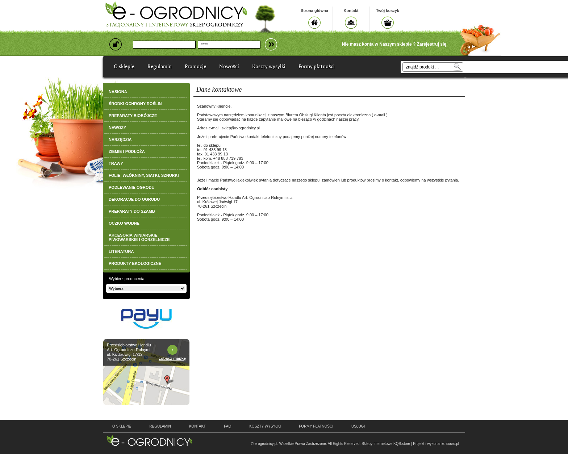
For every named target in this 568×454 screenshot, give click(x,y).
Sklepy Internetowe (377, 444)
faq (227, 426)
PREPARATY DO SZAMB (132, 211)
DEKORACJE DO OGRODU (134, 199)
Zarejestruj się (431, 44)
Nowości (229, 66)
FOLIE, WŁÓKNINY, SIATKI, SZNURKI (144, 175)
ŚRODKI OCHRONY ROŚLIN (135, 103)
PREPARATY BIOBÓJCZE (133, 115)
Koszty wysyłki (268, 66)
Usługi (358, 426)
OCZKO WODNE (124, 223)
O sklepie (124, 66)
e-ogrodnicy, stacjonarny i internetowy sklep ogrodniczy (176, 14)
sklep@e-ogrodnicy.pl (241, 128)
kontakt (197, 426)
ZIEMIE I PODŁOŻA (127, 151)
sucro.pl (452, 444)
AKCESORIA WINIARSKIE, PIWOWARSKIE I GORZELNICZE (139, 237)
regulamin (160, 426)
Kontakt (351, 10)
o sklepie (121, 426)
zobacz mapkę (172, 358)
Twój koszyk (387, 10)
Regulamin (159, 66)
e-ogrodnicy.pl (266, 444)
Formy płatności (316, 66)
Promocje (195, 66)
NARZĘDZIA (120, 139)
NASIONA (118, 91)
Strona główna (314, 10)
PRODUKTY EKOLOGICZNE (135, 263)
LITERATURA (121, 251)
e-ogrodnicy (149, 440)
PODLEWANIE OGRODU (132, 187)
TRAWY (116, 163)
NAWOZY (117, 127)
